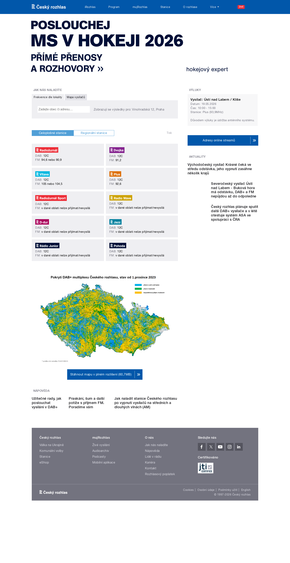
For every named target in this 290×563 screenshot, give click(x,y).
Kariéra (150, 496)
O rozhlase (190, 7)
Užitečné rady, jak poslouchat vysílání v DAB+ (48, 428)
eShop (44, 496)
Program (113, 7)
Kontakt (150, 502)
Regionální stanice (94, 133)
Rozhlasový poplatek (160, 508)
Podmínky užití (227, 523)
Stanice (165, 7)
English (246, 523)
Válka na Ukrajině (51, 479)
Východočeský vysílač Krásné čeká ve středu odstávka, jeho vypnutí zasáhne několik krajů (220, 208)
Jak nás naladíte (156, 479)
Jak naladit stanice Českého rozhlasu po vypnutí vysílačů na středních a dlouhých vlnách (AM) (151, 432)
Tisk (169, 132)
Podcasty (99, 490)
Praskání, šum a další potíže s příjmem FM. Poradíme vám (100, 428)
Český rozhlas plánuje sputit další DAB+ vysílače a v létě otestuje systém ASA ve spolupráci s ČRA (234, 253)
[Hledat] (253, 7)
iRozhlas (90, 7)
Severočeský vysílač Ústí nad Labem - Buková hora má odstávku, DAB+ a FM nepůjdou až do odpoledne (233, 229)
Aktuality (197, 156)
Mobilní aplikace (103, 496)
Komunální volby (51, 484)
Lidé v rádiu (153, 490)
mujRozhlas (140, 7)
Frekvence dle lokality (48, 97)
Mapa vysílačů (76, 97)
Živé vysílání (101, 479)
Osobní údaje (206, 523)
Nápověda (152, 484)
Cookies (188, 523)
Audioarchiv (100, 484)
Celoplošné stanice (53, 133)
